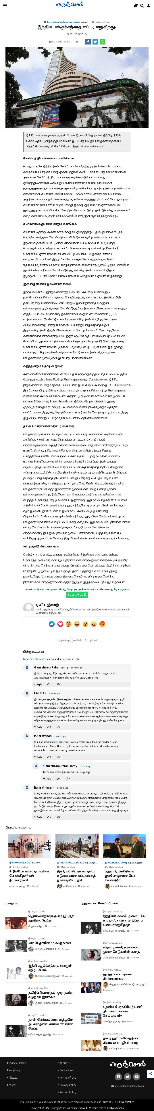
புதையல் (11, 903)
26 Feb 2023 (133, 1048)
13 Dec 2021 (84, 886)
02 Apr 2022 (59, 1034)
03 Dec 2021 (33, 886)
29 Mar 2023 (135, 886)
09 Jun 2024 (128, 1021)
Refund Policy (67, 1092)
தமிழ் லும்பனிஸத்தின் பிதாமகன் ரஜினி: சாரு (120, 1040)
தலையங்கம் (16, 1063)
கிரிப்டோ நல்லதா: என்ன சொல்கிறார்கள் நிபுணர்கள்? (29, 876)
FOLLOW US (77, 594)
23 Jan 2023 (51, 926)
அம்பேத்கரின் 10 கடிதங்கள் (49, 943)
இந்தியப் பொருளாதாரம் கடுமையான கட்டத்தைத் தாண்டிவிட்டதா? (76, 876)
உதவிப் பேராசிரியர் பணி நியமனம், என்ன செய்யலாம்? (122, 1011)
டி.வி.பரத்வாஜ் (47, 605)
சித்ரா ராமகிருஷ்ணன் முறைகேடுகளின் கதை (121, 950)
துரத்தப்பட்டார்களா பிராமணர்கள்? (118, 977)
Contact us (65, 1070)
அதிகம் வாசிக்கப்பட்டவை (99, 903)
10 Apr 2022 (66, 1003)
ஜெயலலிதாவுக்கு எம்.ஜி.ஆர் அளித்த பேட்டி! (51, 918)
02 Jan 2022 (133, 930)
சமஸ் (11, 1085)
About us (64, 1063)
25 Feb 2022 (133, 957)
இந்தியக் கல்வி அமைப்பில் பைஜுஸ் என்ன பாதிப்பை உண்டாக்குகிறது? (124, 920)
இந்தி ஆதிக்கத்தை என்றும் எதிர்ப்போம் (50, 968)
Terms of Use (67, 1077)
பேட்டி (12, 1077)
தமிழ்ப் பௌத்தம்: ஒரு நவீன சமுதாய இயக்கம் (50, 995)
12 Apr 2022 (68, 976)
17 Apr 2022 (63, 949)
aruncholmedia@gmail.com (127, 1086)
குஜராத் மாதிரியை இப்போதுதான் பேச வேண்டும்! (120, 876)
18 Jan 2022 (108, 990)
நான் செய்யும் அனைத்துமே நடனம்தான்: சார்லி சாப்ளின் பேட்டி (50, 1024)
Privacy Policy (67, 1085)
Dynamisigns (117, 1108)
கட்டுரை (13, 1070)
